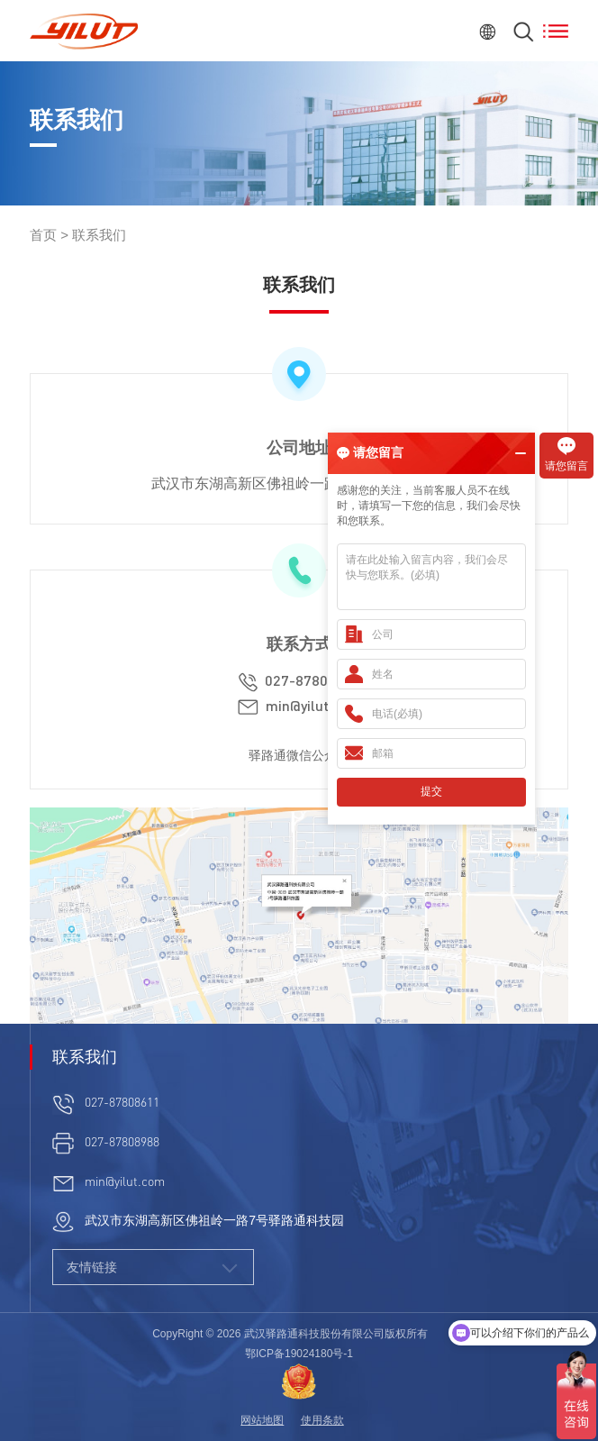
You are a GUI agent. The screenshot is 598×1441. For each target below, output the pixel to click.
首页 (43, 234)
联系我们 (99, 234)
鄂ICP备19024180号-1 (299, 1353)
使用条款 (322, 1420)
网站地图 (262, 1420)
